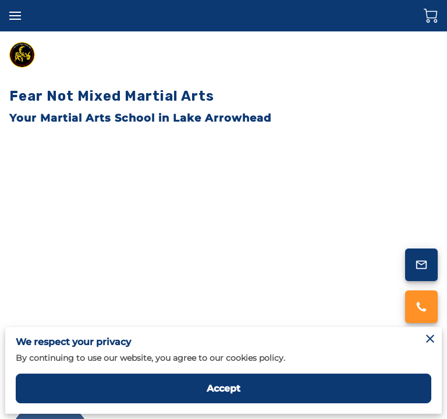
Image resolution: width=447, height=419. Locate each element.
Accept (224, 388)
